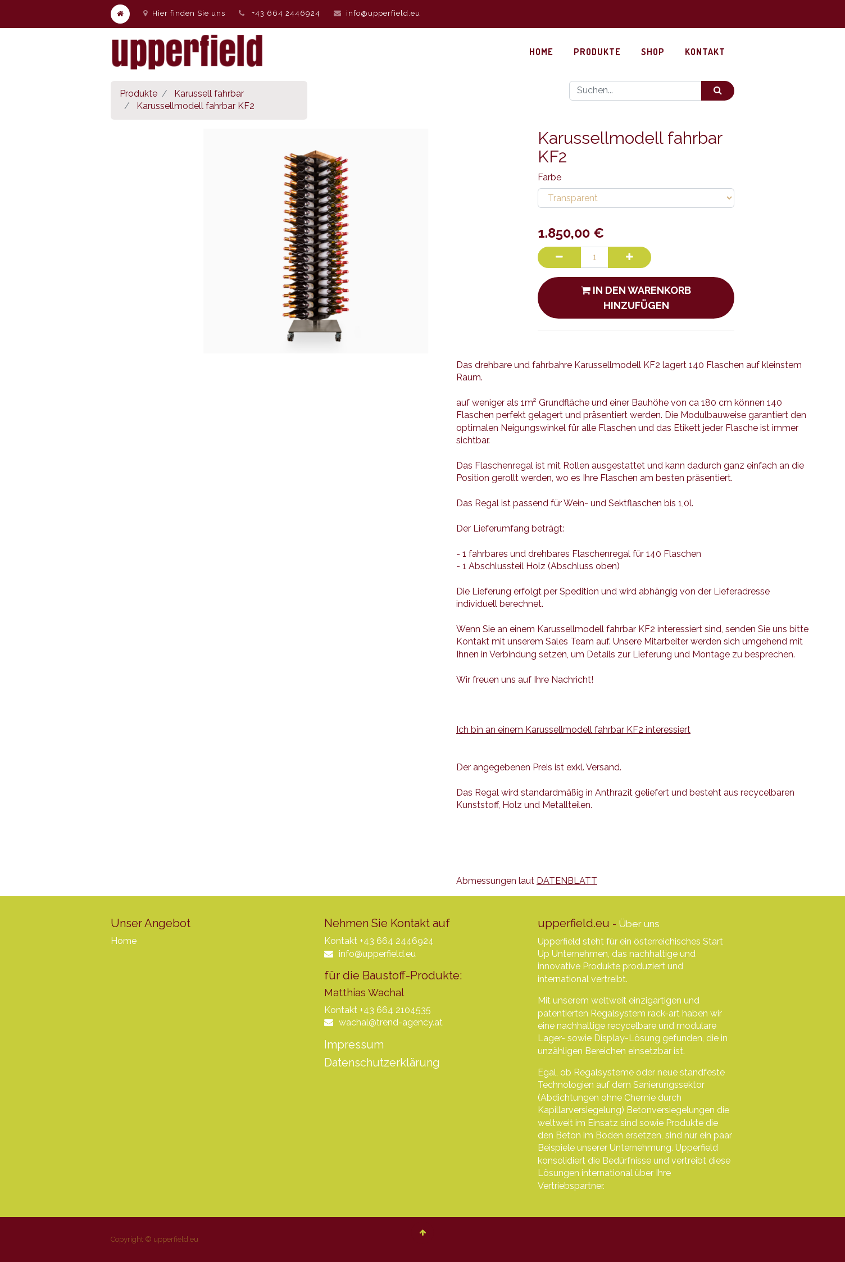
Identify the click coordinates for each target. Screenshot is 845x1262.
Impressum (354, 1044)
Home (124, 941)
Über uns (639, 923)
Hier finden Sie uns (184, 13)
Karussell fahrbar (209, 93)
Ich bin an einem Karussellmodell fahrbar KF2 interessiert (573, 729)
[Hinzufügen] (629, 257)
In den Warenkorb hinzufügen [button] (636, 297)
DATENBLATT (567, 880)
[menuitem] (541, 52)
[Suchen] (717, 91)
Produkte (138, 93)
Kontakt (340, 941)
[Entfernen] (559, 257)
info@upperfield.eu (383, 13)
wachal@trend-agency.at (391, 1022)
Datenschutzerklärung (382, 1062)
